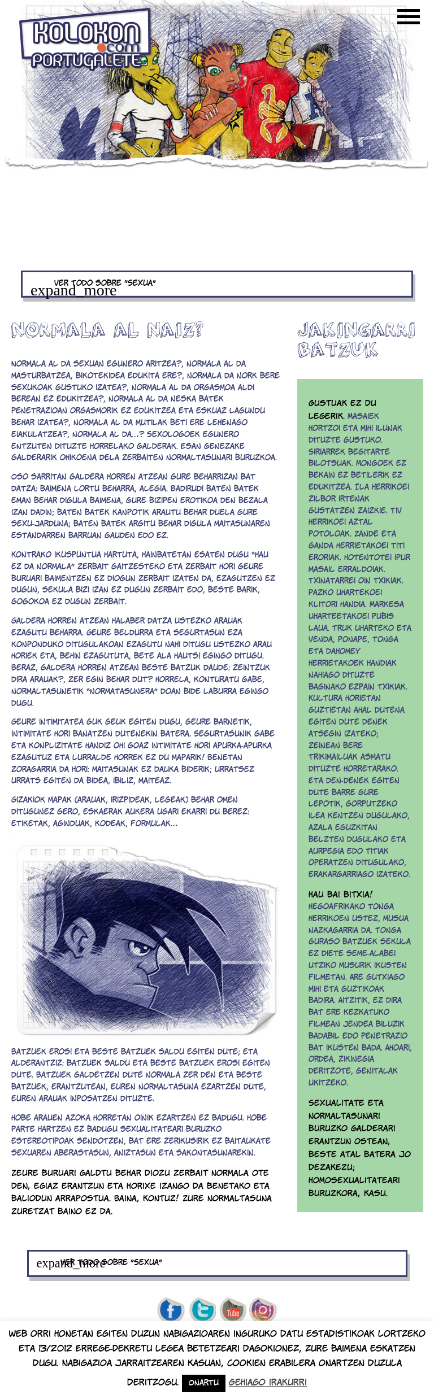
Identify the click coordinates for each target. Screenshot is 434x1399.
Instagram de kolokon (263, 1311)
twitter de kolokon (202, 1311)
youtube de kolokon (233, 1311)
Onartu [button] (204, 1383)
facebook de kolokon (171, 1311)
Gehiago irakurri (268, 1383)
